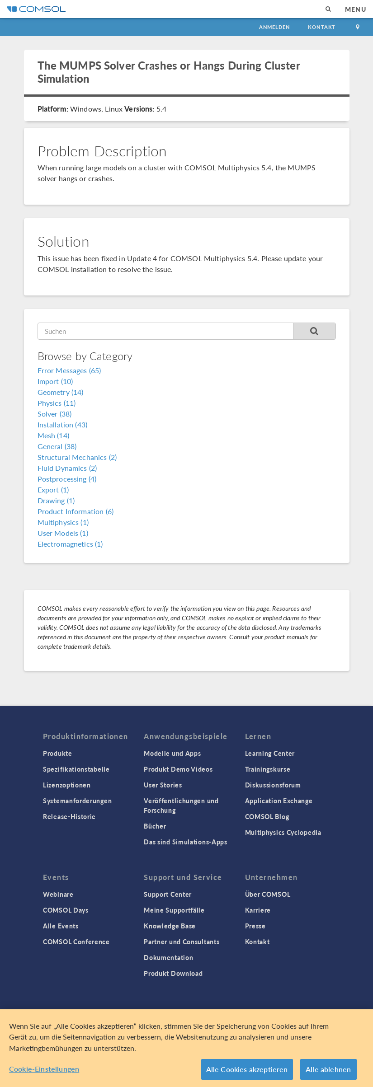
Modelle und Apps (172, 753)
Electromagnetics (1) (70, 544)
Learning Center (270, 753)
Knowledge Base (170, 925)
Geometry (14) (61, 392)
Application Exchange (279, 800)
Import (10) (55, 381)
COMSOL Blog (267, 816)
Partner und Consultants (181, 941)
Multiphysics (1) (63, 522)
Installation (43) (63, 424)
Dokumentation (168, 957)
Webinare (58, 894)
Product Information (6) (75, 511)
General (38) (57, 446)
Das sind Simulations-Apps (185, 841)
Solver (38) (55, 413)
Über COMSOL (268, 894)
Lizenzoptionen (67, 784)
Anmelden (274, 26)
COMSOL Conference (76, 941)
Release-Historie (69, 816)
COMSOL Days (66, 909)
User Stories (163, 784)
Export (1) (53, 489)
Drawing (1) (56, 500)
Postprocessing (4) (67, 478)
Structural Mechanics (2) (77, 457)
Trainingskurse (268, 768)
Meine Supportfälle (174, 909)
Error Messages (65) (69, 370)
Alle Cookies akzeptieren (247, 1070)
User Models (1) (63, 533)
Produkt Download (173, 973)
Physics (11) (57, 403)
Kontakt (321, 26)
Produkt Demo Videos (178, 768)
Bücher (155, 825)
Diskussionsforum (273, 784)
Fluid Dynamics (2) (67, 468)
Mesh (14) (53, 435)
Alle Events (61, 925)
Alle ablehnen (328, 1070)
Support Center (168, 894)
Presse (255, 925)
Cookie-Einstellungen (44, 1070)
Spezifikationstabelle (76, 768)
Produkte (57, 753)
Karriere (258, 909)
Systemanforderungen (77, 800)
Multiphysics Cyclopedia (283, 832)
